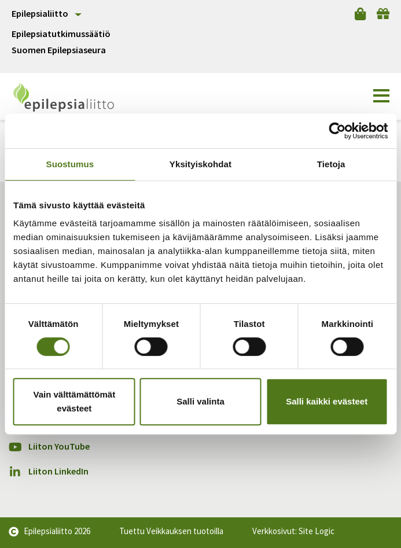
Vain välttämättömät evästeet (74, 401)
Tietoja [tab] (331, 164)
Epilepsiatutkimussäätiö (61, 33)
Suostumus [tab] (70, 164)
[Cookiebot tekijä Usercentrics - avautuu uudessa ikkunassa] (337, 130)
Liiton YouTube (49, 446)
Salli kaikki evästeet (326, 401)
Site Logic (316, 530)
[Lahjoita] (383, 13)
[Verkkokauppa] (360, 13)
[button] (381, 96)
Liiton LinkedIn (49, 471)
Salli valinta (200, 401)
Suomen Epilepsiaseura (59, 50)
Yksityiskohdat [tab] (200, 164)
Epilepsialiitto (40, 13)
